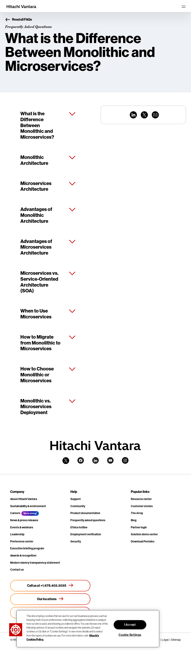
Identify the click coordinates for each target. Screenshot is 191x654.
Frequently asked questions (87, 520)
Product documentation (85, 513)
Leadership (17, 534)
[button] (15, 629)
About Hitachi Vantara (23, 499)
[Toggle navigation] (183, 6)
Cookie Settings (130, 635)
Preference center (21, 541)
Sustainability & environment (28, 506)
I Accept (130, 624)
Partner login (139, 527)
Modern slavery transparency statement (35, 562)
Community (77, 506)
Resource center (141, 499)
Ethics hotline (78, 527)
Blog (133, 520)
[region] (87, 628)
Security (75, 541)
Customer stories (142, 506)
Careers (15, 513)
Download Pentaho (142, 541)
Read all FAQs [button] (18, 19)
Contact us (17, 569)
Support (75, 499)
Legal (165, 639)
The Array (137, 513)
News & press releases (24, 520)
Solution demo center (144, 534)
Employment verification (85, 534)
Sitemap (176, 639)
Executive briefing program (27, 548)
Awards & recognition (23, 555)
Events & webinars (21, 527)
